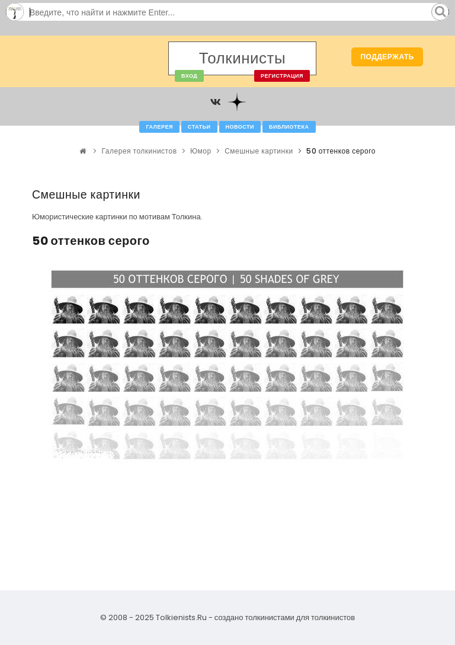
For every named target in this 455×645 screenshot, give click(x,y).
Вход (189, 75)
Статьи (199, 126)
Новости (240, 126)
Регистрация (282, 75)
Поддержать (387, 57)
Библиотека (289, 126)
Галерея (159, 126)
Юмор (201, 151)
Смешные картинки (259, 151)
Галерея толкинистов (139, 151)
